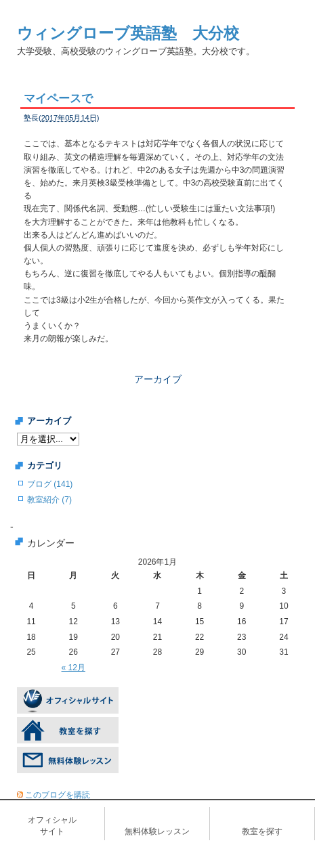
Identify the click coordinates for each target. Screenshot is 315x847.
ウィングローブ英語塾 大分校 (128, 33)
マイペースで (58, 98)
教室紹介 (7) (49, 499)
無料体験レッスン (157, 831)
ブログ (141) (49, 484)
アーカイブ (158, 379)
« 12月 (73, 667)
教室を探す (262, 831)
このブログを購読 (57, 795)
